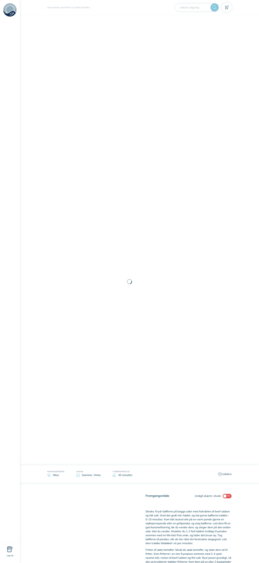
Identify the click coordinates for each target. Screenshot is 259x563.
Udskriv (225, 474)
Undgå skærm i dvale (213, 495)
